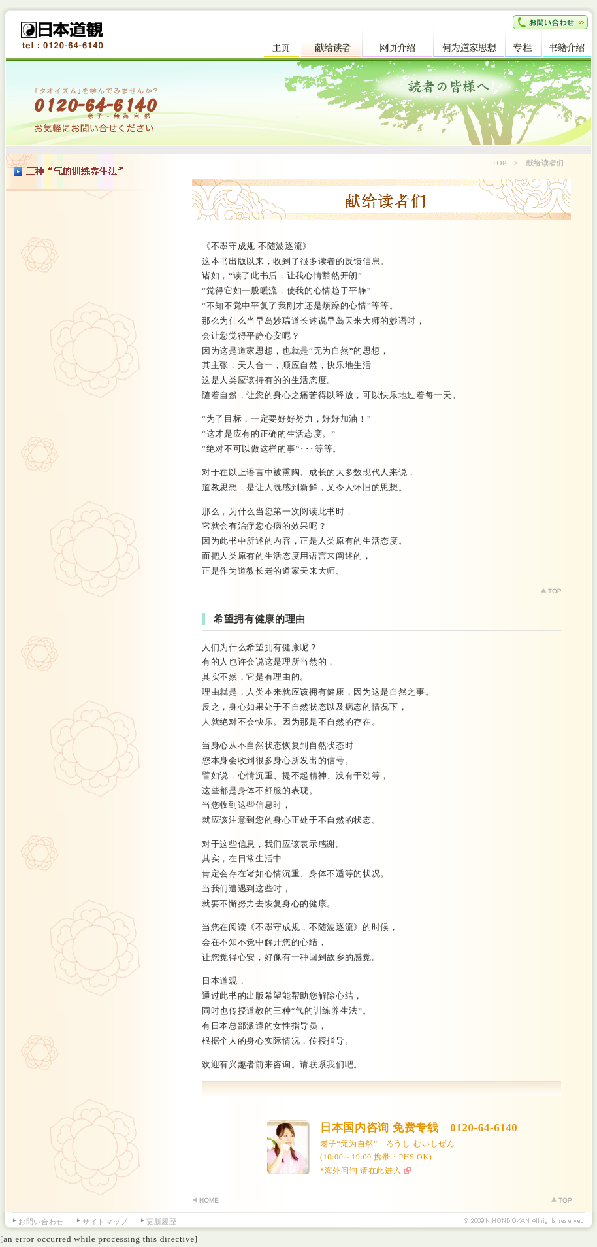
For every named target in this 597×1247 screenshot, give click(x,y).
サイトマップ (105, 1221)
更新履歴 (161, 1221)
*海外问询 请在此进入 (360, 1170)
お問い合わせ (41, 1221)
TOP (499, 163)
